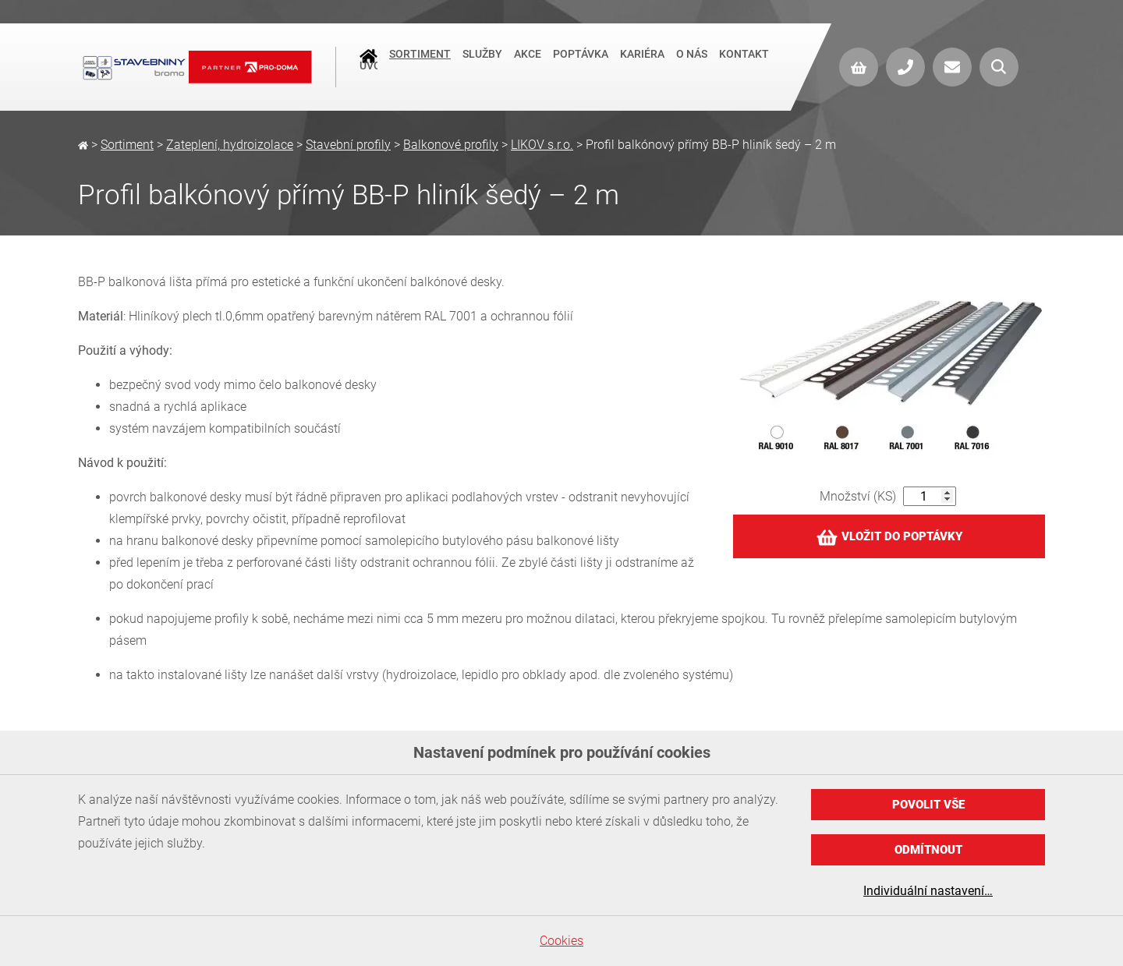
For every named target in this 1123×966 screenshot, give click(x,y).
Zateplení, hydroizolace (229, 144)
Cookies (561, 940)
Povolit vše (928, 805)
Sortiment (420, 65)
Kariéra (642, 65)
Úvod (368, 67)
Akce (527, 65)
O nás (691, 65)
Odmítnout (928, 850)
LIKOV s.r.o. (542, 144)
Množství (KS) (858, 496)
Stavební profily (348, 144)
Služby (482, 65)
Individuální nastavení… (928, 890)
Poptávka (580, 65)
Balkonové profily (450, 144)
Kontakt (744, 65)
